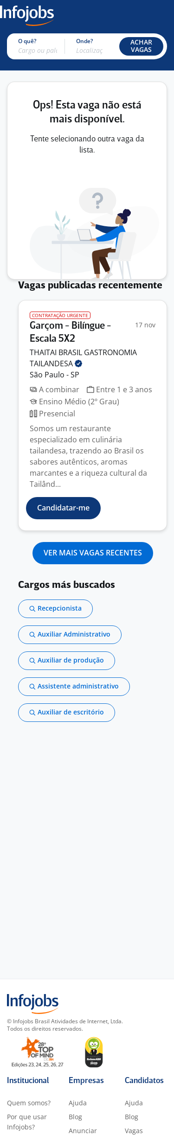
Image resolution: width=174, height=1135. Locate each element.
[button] (141, 46)
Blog (75, 1116)
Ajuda (78, 1102)
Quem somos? (29, 1102)
